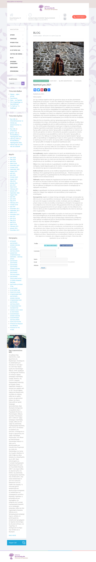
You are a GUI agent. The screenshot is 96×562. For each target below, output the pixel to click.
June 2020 (13, 199)
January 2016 (13, 228)
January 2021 (13, 191)
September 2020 (14, 193)
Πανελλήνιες (13, 98)
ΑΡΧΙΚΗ (12, 35)
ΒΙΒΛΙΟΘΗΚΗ (14, 67)
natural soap (13, 144)
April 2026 (13, 161)
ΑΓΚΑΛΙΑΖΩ (13, 131)
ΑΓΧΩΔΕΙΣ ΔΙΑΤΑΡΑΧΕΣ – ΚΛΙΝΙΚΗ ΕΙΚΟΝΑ (15, 243)
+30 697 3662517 (79, 17)
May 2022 (13, 181)
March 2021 (13, 187)
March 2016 (13, 224)
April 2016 (13, 222)
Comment (36, 251)
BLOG (11, 58)
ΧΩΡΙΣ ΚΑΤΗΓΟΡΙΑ (15, 321)
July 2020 (12, 197)
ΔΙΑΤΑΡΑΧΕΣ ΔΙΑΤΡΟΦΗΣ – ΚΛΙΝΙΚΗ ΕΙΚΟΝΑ (15, 267)
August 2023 (13, 179)
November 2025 (14, 165)
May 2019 (13, 201)
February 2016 (14, 226)
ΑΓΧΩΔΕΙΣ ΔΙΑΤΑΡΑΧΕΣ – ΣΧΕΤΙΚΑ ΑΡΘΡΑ (14, 249)
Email (35, 262)
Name (35, 259)
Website (36, 265)
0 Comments (78, 81)
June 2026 (13, 157)
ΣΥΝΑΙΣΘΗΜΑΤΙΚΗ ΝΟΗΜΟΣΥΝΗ (41, 81)
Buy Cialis (13, 119)
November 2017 (14, 208)
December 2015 (14, 230)
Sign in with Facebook (66, 245)
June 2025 (13, 175)
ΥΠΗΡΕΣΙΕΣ (13, 38)
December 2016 (14, 214)
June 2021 (13, 185)
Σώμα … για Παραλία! (16, 100)
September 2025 (14, 169)
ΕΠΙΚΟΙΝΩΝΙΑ (14, 71)
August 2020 (13, 195)
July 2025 (12, 173)
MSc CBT (11, 337)
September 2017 (14, 210)
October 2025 (14, 167)
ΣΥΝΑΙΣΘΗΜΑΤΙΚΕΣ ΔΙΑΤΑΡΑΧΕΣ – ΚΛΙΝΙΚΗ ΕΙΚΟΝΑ (16, 296)
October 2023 (14, 177)
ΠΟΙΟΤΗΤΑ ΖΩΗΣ (15, 46)
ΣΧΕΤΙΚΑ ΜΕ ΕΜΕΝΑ (16, 54)
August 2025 (13, 171)
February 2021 (14, 189)
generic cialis (13, 133)
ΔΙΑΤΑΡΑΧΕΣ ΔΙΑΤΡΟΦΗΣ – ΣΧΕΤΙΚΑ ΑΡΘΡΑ (14, 272)
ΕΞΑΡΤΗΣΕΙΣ (13, 288)
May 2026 (13, 159)
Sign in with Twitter (50, 245)
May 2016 (13, 220)
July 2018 (12, 206)
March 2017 (13, 212)
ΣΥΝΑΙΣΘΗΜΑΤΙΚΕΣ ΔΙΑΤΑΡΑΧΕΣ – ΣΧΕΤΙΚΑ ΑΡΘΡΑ (16, 302)
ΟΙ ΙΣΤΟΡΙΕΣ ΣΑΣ (15, 50)
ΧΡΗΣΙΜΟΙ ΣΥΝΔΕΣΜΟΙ (13, 62)
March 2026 (13, 163)
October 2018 (14, 204)
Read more (12, 535)
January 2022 (13, 183)
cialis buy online (14, 138)
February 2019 (14, 203)
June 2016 (13, 218)
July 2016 (12, 216)
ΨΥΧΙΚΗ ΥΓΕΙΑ (14, 42)
